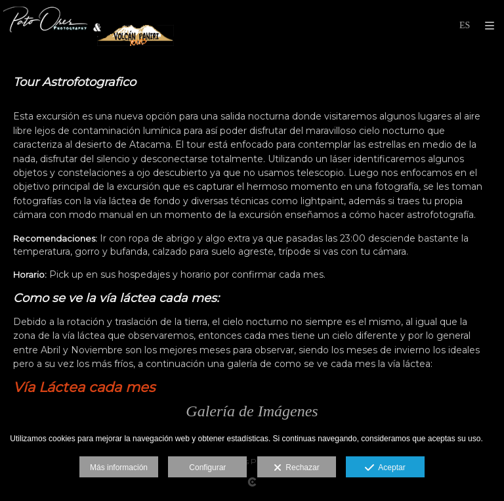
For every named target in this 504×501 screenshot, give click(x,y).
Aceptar (385, 468)
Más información (119, 467)
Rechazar (297, 468)
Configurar (207, 467)
